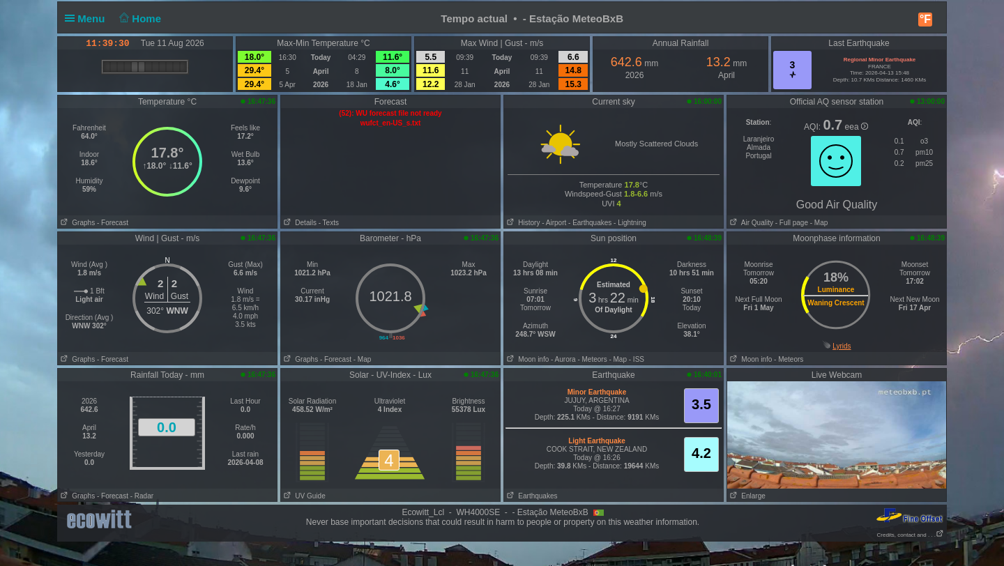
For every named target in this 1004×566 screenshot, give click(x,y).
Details (299, 223)
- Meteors (592, 359)
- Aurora (563, 359)
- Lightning (630, 223)
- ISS (636, 359)
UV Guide (303, 496)
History (522, 223)
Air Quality (750, 223)
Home (139, 18)
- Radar (141, 496)
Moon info (526, 359)
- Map (818, 223)
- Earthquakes (589, 223)
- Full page (791, 223)
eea (856, 127)
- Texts (329, 223)
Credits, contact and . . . (910, 535)
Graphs (76, 223)
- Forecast (112, 223)
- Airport (554, 223)
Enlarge (746, 496)
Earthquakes (531, 496)
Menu (88, 18)
